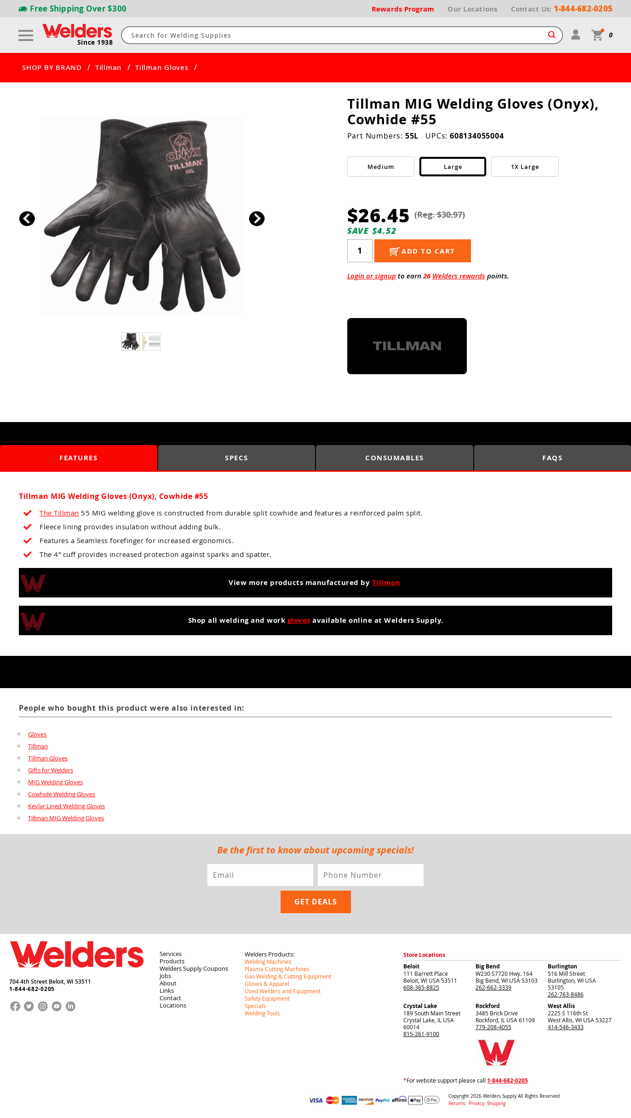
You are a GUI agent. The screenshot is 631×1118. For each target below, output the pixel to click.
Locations (173, 1005)
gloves (298, 620)
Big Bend (488, 966)
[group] (142, 216)
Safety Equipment (267, 998)
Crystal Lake (420, 1006)
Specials (255, 1005)
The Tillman (59, 512)
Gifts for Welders (50, 770)
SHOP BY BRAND (52, 67)
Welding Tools (262, 1013)
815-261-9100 (421, 1033)
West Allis (561, 1006)
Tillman (108, 67)
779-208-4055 (493, 1027)
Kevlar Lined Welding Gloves (66, 806)
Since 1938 (95, 42)
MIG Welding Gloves (55, 782)
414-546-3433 (566, 1027)
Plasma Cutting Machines (277, 969)
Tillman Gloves (162, 67)
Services (171, 954)
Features (78, 458)
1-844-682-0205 (32, 989)
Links (167, 990)
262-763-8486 (566, 994)
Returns (456, 1103)
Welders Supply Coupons (194, 968)
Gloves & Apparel (267, 983)
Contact (170, 998)
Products (172, 961)
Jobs (165, 976)
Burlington (562, 966)
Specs (236, 458)
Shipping (496, 1103)
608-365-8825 (421, 987)
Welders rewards (458, 276)
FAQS (552, 458)
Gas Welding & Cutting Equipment (288, 976)
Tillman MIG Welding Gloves (66, 818)
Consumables (394, 458)
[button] (257, 218)
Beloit (411, 966)
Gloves (37, 734)
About (168, 983)
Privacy (477, 1103)
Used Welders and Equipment (283, 991)
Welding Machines (268, 961)
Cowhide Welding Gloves (61, 794)
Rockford (488, 1006)
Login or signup (371, 276)
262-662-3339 (493, 987)
